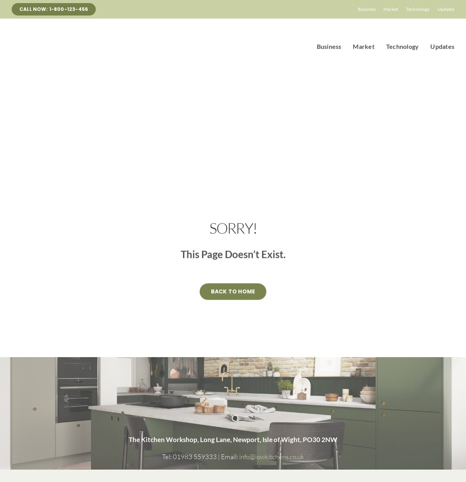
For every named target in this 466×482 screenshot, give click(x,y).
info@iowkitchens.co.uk (271, 457)
